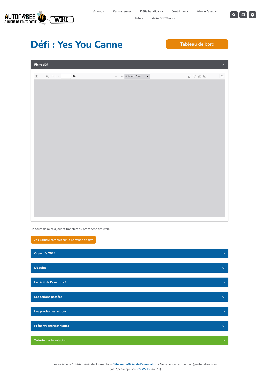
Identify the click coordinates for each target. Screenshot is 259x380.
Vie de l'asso (207, 11)
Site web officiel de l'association (135, 364)
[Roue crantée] (252, 14)
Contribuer (179, 11)
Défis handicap (151, 11)
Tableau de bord (197, 44)
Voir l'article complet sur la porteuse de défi (63, 240)
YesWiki (144, 369)
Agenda (98, 11)
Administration (163, 18)
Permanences (122, 11)
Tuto (139, 18)
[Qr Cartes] (243, 14)
